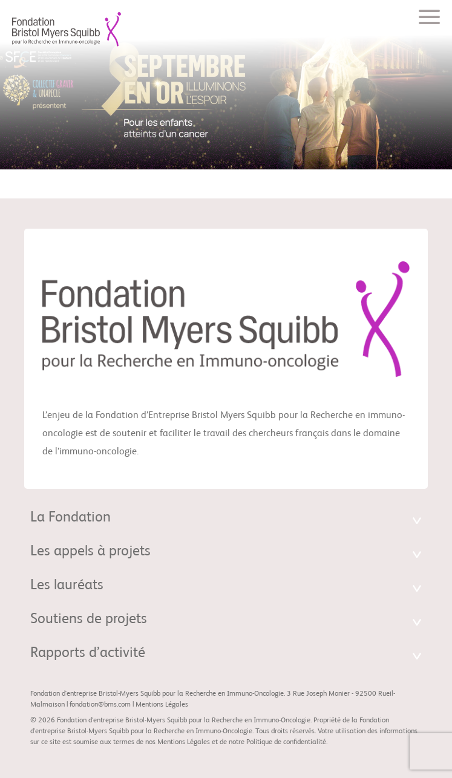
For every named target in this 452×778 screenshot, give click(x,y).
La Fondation (70, 518)
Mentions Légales (162, 704)
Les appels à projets (90, 551)
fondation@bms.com (100, 704)
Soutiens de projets (88, 619)
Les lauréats (66, 585)
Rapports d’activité (87, 653)
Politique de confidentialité (286, 742)
